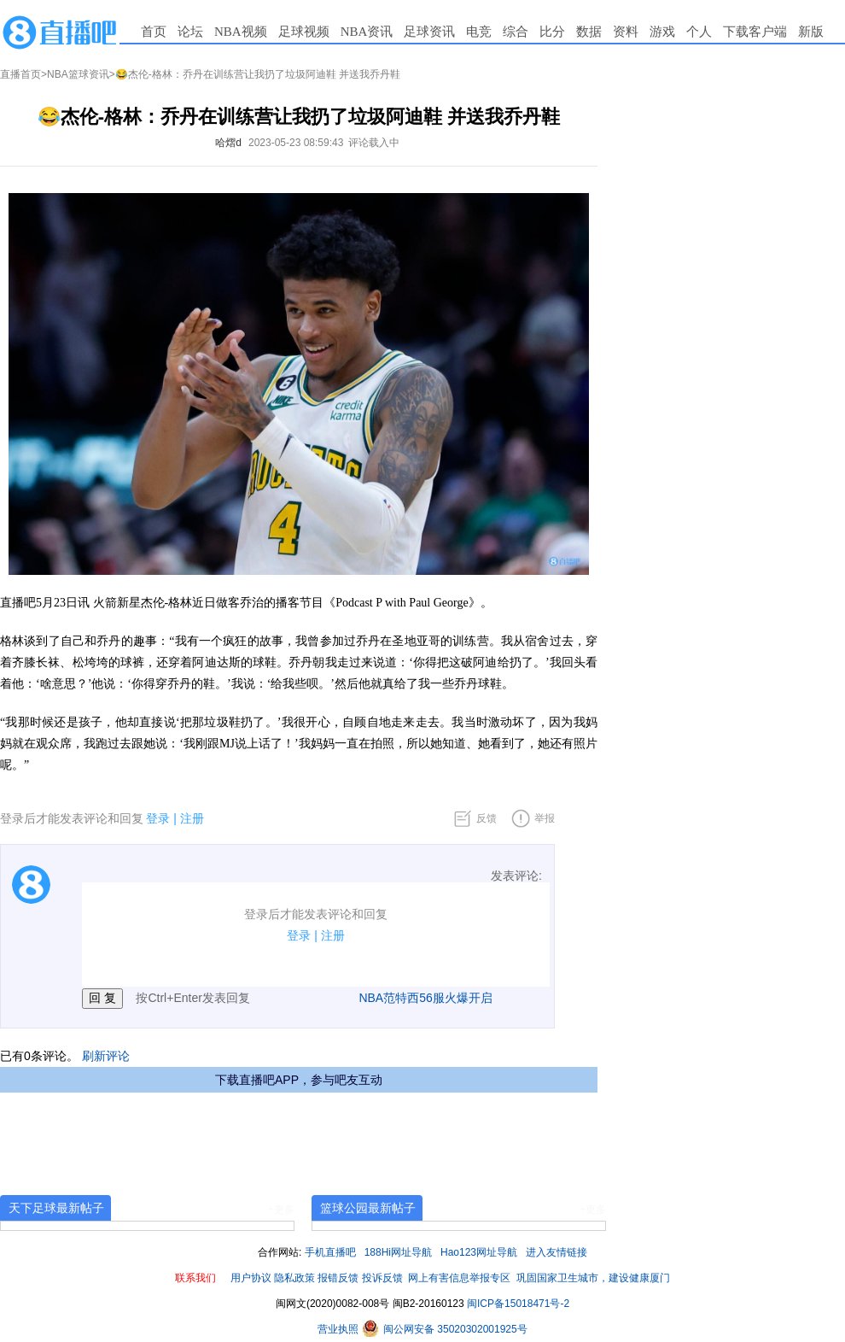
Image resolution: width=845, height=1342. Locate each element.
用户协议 (250, 1278)
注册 (192, 818)
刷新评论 (106, 1056)
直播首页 (20, 74)
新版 (811, 31)
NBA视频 (240, 31)
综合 (515, 31)
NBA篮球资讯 (78, 74)
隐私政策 (294, 1278)
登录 (158, 818)
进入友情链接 (556, 1252)
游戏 (662, 31)
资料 (625, 31)
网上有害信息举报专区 (459, 1278)
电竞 (479, 31)
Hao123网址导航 (478, 1252)
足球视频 (303, 31)
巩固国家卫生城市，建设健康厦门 (593, 1278)
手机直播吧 (330, 1252)
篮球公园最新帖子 (368, 1208)
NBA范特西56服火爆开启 (425, 998)
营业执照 (339, 1329)
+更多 (281, 1210)
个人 (699, 31)
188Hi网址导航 (398, 1252)
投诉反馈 (382, 1278)
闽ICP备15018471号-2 (518, 1304)
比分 (552, 31)
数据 (589, 31)
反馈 (486, 818)
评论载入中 (373, 143)
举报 (544, 818)
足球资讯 (429, 31)
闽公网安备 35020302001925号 (444, 1329)
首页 (153, 31)
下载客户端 (755, 31)
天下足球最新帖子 (56, 1208)
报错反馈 (338, 1278)
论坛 (190, 31)
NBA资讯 (367, 31)
